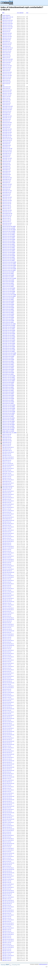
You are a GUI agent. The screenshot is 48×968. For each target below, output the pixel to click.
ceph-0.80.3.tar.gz (6, 130)
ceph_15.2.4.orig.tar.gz (8, 721)
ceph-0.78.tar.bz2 (6, 99)
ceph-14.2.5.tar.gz (6, 668)
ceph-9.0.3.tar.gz (6, 221)
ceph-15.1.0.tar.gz (6, 677)
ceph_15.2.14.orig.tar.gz (8, 812)
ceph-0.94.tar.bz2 (6, 193)
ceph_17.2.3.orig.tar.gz (8, 849)
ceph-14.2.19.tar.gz (7, 768)
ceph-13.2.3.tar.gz (6, 622)
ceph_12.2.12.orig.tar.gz (8, 645)
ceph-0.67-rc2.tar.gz (7, 25)
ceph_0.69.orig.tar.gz (7, 47)
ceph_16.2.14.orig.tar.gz (8, 892)
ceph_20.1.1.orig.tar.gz (8, 955)
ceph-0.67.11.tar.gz (7, 150)
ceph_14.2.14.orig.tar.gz (8, 741)
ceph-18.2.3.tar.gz (6, 908)
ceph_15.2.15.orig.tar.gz (8, 819)
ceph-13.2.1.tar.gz (6, 606)
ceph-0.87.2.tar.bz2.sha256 (8, 379)
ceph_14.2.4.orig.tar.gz (8, 663)
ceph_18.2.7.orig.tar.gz (8, 940)
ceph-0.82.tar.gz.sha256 (8, 364)
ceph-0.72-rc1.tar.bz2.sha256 (9, 294)
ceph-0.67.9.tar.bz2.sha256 (8, 258)
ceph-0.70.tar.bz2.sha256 (8, 281)
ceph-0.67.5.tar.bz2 (7, 72)
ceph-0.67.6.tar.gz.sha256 (8, 250)
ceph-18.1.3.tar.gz (6, 885)
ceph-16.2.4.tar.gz (6, 791)
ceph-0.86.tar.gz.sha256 (8, 374)
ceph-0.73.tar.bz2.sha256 (8, 301)
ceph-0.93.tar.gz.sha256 (8, 403)
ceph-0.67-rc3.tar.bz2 (7, 26)
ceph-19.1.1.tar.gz (6, 918)
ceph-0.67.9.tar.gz (6, 124)
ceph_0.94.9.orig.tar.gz (8, 486)
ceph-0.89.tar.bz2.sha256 (8, 388)
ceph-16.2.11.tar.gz (7, 864)
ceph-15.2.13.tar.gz (7, 801)
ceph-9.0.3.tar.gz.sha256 (8, 429)
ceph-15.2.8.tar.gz (6, 749)
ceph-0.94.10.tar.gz (7, 518)
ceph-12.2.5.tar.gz (6, 585)
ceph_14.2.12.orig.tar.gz (8, 731)
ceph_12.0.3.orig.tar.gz (8, 536)
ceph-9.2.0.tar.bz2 (6, 443)
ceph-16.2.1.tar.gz (6, 778)
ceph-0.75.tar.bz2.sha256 (8, 307)
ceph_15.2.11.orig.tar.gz (8, 776)
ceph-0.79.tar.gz (6, 104)
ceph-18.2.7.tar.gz (6, 942)
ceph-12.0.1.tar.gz (6, 525)
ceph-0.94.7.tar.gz (6, 473)
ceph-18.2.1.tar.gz (6, 898)
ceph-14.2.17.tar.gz (7, 758)
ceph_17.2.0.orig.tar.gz (8, 830)
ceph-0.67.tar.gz (6, 31)
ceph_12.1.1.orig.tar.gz (8, 547)
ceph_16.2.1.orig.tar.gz (8, 780)
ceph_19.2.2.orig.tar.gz (8, 932)
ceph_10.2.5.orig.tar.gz (8, 504)
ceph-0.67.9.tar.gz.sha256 (8, 260)
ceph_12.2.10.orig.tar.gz (8, 619)
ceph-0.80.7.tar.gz (6, 159)
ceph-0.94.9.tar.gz (6, 484)
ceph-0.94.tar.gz (6, 195)
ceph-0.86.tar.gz (6, 156)
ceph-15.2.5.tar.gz (6, 726)
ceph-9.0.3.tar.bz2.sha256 (8, 427)
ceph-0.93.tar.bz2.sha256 (8, 401)
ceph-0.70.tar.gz (6, 54)
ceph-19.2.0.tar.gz (6, 921)
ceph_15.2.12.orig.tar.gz (8, 799)
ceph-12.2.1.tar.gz (6, 567)
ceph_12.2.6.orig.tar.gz (8, 598)
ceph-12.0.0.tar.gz (6, 515)
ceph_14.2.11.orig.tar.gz (8, 724)
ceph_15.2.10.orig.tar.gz (8, 767)
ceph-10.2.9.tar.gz (6, 544)
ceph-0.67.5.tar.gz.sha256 (8, 247)
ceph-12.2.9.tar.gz (6, 616)
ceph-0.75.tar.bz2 (6, 81)
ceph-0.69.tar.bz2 (6, 46)
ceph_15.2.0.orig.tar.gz (8, 695)
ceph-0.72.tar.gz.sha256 (8, 299)
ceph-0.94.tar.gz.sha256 (8, 416)
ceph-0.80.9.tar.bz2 (7, 190)
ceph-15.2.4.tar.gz (6, 720)
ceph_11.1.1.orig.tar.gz (8, 510)
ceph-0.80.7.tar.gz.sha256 (8, 344)
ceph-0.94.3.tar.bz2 (7, 223)
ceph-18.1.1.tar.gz (6, 880)
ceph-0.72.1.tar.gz (6, 67)
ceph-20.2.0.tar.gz (6, 957)
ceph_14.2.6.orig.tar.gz (8, 676)
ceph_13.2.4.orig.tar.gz (8, 625)
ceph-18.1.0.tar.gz (6, 877)
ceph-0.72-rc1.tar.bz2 (7, 59)
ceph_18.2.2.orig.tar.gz (8, 906)
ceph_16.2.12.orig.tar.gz (8, 869)
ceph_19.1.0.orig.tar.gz (8, 911)
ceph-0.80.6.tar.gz (6, 153)
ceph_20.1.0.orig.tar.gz (8, 952)
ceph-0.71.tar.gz (6, 57)
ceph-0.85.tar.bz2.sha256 (8, 369)
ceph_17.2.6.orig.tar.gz (8, 867)
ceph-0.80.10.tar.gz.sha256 (8, 325)
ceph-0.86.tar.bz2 (6, 154)
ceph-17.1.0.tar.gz (6, 823)
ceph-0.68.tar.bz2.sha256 (8, 275)
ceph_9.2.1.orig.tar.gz (7, 463)
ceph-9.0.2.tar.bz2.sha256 (8, 424)
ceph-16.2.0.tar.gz (6, 771)
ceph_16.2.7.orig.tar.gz (8, 822)
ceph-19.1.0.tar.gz (6, 913)
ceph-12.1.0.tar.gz (6, 538)
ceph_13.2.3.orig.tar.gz (8, 624)
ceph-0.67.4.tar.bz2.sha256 (8, 242)
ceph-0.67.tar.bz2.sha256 (8, 271)
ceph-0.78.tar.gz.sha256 (8, 318)
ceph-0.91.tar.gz (6, 176)
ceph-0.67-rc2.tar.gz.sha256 (9, 266)
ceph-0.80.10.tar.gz (7, 215)
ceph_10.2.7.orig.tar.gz (8, 530)
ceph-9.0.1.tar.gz (6, 208)
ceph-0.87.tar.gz (6, 163)
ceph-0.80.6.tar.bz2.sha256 (8, 340)
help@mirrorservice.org (43, 964)
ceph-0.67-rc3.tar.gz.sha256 (9, 270)
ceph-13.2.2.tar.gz (6, 614)
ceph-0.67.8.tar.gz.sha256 (8, 257)
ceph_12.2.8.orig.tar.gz (8, 609)
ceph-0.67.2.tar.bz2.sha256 (8, 236)
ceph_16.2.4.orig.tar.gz (8, 793)
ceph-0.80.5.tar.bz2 (7, 135)
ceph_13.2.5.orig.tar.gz (8, 640)
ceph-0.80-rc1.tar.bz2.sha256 (9, 353)
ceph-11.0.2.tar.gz (6, 495)
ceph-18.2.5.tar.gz (6, 935)
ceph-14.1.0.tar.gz (6, 632)
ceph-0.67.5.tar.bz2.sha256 (8, 245)
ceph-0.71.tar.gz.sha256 (8, 286)
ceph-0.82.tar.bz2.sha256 (8, 362)
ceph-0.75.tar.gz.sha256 (8, 309)
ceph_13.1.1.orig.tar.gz (8, 591)
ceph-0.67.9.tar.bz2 (7, 122)
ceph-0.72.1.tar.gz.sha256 (8, 289)
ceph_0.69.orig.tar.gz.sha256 (9, 278)
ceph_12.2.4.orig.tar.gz (8, 580)
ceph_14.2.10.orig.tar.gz (8, 718)
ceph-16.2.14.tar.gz (7, 893)
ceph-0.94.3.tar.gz (6, 224)
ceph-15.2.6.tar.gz (6, 736)
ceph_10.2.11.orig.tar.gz (8, 601)
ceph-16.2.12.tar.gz (7, 871)
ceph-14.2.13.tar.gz (7, 732)
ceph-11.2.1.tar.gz (6, 554)
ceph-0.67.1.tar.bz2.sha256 (8, 232)
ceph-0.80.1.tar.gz (6, 117)
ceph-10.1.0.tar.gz (6, 466)
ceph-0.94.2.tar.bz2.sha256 (8, 408)
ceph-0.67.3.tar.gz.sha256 (8, 241)
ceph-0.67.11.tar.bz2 (7, 148)
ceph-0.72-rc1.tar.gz (7, 60)
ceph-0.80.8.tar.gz (6, 179)
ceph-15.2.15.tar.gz (7, 817)
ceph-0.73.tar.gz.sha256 (8, 302)
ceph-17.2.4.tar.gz (6, 858)
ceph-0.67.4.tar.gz (6, 51)
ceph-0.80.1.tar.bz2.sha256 (8, 327)
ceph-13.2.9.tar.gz (6, 703)
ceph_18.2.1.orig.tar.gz (8, 900)
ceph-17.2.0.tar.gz (6, 832)
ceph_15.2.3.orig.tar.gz (8, 715)
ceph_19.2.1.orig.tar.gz (8, 927)
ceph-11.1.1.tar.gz (6, 508)
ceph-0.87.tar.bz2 (6, 161)
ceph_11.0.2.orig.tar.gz (8, 497)
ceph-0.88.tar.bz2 (6, 164)
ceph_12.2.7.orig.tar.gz (8, 604)
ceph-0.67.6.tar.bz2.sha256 (8, 249)
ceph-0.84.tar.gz (6, 143)
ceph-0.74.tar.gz (6, 80)
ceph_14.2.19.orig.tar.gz (8, 770)
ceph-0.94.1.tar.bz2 (7, 197)
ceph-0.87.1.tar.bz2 (7, 184)
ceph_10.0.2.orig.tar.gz (8, 456)
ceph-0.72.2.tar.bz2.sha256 (8, 291)
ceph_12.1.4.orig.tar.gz (8, 560)
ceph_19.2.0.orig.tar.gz (8, 922)
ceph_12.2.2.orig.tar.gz (8, 575)
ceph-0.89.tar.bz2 (6, 167)
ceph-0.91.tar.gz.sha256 (8, 396)
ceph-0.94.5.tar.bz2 (7, 440)
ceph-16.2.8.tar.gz (6, 833)
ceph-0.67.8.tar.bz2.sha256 (8, 255)
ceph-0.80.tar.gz (6, 114)
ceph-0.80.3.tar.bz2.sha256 (8, 330)
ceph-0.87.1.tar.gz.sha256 (8, 377)
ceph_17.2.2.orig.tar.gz (8, 848)
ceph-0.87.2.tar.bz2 (7, 200)
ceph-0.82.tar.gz (6, 127)
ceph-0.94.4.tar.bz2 (7, 437)
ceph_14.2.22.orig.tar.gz (8, 806)
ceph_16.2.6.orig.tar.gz (8, 815)
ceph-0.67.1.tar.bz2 (7, 33)
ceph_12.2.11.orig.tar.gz (8, 630)
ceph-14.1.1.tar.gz (6, 637)
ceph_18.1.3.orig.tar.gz (8, 887)
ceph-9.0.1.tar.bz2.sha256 (8, 421)
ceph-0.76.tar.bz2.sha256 (8, 310)
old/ (3, 85)
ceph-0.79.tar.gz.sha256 (8, 322)
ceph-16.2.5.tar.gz (6, 807)
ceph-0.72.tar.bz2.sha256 (8, 297)
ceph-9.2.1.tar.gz (6, 461)
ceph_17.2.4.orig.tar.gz (8, 856)
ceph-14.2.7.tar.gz (6, 684)
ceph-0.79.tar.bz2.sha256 (8, 320)
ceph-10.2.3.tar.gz (6, 489)
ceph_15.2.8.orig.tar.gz (8, 750)
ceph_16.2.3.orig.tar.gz (8, 789)
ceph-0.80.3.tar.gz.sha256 (8, 331)
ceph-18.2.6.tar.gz (6, 937)
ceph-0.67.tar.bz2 (6, 29)
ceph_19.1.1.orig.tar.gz (8, 919)
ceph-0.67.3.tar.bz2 (7, 42)
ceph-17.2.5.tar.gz (6, 861)
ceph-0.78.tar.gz (6, 101)
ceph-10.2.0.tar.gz (6, 469)
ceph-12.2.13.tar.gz (7, 681)
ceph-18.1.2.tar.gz (6, 882)
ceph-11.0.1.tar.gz (6, 492)
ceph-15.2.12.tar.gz (7, 797)
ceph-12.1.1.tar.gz (6, 549)
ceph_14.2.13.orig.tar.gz (8, 734)
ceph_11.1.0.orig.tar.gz (8, 507)
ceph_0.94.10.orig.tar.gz (8, 520)
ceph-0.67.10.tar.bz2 (7, 138)
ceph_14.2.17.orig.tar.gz (8, 760)
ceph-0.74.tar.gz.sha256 (8, 305)
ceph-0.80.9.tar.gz (6, 192)
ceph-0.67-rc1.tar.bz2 (7, 20)
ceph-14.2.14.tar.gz (7, 739)
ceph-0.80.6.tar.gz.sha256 (8, 341)
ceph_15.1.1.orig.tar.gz (8, 692)
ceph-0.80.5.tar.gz (6, 137)
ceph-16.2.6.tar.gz (6, 814)
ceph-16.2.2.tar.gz (6, 784)
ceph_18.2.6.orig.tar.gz (8, 939)
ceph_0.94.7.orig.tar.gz (8, 471)
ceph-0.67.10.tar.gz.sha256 (8, 228)
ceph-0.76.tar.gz (6, 88)
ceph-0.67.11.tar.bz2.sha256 (9, 229)
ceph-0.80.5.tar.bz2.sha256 (8, 336)
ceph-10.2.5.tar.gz (6, 502)
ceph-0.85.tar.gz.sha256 (8, 370)
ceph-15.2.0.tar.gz (6, 694)
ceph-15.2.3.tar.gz (6, 713)
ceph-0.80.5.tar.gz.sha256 (8, 338)
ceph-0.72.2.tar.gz (6, 77)
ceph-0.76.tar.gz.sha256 (8, 312)
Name (3, 12)
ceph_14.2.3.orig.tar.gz (8, 659)
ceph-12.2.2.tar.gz (6, 573)
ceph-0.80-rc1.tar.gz (7, 107)
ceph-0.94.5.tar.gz (6, 442)
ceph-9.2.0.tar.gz (6, 445)
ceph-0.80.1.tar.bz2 (7, 115)
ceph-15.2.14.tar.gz (7, 810)
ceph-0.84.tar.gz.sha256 (8, 367)
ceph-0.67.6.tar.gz (6, 91)
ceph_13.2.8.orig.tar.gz (8, 672)
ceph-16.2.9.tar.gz (6, 836)
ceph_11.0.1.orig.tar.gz (8, 494)
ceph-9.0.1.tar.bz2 (6, 206)
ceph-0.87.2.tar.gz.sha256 (8, 380)
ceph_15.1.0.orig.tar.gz (8, 679)
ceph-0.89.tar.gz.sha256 (8, 390)
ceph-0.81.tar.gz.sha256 (8, 361)
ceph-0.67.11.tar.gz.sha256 (8, 231)
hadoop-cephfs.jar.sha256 (8, 430)
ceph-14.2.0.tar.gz (6, 642)
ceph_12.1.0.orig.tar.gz (8, 539)
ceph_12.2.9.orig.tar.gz (8, 617)
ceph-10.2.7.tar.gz (6, 528)
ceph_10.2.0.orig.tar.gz (8, 468)
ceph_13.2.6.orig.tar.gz (8, 653)
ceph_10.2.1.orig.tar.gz (8, 474)
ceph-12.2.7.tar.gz (6, 603)
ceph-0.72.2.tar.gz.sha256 (8, 292)
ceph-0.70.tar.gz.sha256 (8, 283)
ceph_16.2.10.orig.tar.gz (8, 843)
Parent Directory (6, 15)
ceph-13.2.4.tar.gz (6, 627)
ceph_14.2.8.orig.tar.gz (8, 687)
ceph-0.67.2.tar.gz (6, 38)
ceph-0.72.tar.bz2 (6, 62)
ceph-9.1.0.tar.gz (6, 435)
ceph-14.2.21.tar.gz (7, 794)
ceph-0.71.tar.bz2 (6, 55)
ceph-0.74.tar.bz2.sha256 (8, 304)
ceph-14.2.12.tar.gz (7, 729)
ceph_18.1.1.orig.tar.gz (8, 879)
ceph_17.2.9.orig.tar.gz (8, 945)
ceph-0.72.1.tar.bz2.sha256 (8, 288)
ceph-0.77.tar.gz (6, 98)
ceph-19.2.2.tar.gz (6, 931)
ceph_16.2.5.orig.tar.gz (8, 809)
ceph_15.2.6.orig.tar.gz (8, 737)
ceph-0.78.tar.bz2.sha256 (8, 317)
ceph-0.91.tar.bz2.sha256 (8, 395)
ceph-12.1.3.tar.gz (6, 557)
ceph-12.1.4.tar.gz (6, 562)
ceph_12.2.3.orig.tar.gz (8, 577)
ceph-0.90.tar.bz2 (6, 171)
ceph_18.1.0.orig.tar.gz (8, 875)
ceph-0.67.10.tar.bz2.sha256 (9, 226)
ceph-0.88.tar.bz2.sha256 (8, 385)
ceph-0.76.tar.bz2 (6, 86)
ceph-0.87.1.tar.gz (6, 185)
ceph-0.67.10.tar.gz (7, 140)
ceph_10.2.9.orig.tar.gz (8, 546)
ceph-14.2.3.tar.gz (6, 658)
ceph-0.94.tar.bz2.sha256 (8, 414)
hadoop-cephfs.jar (6, 18)
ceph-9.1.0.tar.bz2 (6, 434)
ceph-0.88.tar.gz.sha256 (8, 387)
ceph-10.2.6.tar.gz (6, 521)
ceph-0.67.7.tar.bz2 (7, 93)
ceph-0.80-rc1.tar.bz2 (7, 106)
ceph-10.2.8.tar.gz (6, 543)
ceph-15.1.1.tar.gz (6, 690)
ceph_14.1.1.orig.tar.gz (8, 635)
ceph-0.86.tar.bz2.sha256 (8, 372)
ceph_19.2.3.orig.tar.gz (8, 947)
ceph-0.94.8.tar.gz (6, 481)
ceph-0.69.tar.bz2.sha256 (8, 279)
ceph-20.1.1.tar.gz (6, 953)
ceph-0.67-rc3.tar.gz (7, 28)
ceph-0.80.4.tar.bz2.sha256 (8, 333)
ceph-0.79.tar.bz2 (6, 102)
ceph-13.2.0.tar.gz (6, 593)
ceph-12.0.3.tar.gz (6, 534)
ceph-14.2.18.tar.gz (7, 762)
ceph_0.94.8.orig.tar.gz (8, 482)
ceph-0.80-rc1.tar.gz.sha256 (9, 354)
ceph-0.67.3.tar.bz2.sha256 (8, 239)
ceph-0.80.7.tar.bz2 (7, 158)
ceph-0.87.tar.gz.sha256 (8, 383)
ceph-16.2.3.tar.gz (6, 788)
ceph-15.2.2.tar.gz (6, 710)
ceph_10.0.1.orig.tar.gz (8, 452)
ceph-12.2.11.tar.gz (7, 629)
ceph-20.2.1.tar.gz (6, 960)
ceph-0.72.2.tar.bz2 (7, 75)
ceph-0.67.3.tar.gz (6, 44)
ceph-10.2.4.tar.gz (6, 499)
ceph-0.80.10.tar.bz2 (7, 213)
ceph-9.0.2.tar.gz (6, 218)
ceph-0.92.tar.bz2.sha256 (8, 398)
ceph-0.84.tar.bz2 (6, 141)
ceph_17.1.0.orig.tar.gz (8, 825)
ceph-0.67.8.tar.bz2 (7, 109)
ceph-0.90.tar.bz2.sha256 (8, 392)
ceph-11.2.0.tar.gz (6, 512)
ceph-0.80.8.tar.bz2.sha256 (8, 346)
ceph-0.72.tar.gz (6, 64)
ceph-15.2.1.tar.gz (6, 697)
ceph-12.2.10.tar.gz (7, 620)
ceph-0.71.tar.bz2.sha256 (8, 284)
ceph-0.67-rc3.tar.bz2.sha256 (9, 268)
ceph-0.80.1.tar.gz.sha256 (8, 328)
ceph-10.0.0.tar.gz (6, 448)
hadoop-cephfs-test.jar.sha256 (9, 432)
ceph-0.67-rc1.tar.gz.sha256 (9, 263)
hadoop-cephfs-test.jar (7, 16)
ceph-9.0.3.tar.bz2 (6, 219)
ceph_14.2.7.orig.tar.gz (8, 685)
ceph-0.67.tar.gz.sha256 (8, 273)
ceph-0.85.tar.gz (6, 146)
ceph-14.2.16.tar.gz (7, 752)
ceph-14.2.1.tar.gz (6, 648)
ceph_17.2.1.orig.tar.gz (8, 840)
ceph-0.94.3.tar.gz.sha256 (8, 413)
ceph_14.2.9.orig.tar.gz (8, 702)
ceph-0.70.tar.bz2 (6, 52)
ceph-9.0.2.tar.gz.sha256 (8, 426)
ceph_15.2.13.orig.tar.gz (8, 802)
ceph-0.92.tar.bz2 (6, 180)
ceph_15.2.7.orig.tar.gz (8, 747)
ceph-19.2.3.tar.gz (6, 948)
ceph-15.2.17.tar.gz (7, 854)
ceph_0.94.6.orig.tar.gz (8, 458)
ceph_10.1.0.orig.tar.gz (8, 465)
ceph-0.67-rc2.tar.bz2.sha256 (9, 265)
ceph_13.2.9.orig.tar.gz (8, 705)
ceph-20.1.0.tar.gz (6, 950)
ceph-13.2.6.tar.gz (6, 651)
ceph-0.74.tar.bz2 (6, 78)
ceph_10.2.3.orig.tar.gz (8, 491)
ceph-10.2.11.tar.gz (7, 599)
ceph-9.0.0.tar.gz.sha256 (8, 419)
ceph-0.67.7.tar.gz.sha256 (8, 253)
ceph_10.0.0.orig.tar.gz (8, 447)
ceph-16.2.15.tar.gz (7, 903)
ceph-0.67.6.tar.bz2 (7, 89)
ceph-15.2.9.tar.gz (6, 755)
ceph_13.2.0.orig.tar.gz (8, 594)
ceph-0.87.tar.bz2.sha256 (8, 382)
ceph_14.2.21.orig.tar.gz (8, 796)
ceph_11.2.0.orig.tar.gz (8, 513)
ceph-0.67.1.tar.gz (6, 34)
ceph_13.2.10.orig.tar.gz (8, 708)
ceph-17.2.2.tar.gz (6, 846)
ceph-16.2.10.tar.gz (7, 845)
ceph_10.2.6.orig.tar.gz (8, 523)
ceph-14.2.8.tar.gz (6, 689)
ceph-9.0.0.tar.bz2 (6, 203)
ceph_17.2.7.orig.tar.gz (8, 896)
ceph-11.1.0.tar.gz (6, 505)
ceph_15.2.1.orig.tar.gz (8, 698)
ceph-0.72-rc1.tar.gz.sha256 (9, 296)
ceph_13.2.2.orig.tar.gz (8, 612)
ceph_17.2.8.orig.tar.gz (8, 924)
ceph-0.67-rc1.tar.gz (7, 21)
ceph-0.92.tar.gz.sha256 (8, 400)
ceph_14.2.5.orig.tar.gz (8, 669)
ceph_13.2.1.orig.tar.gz (8, 607)
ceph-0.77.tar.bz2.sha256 (8, 314)
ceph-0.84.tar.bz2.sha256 (8, 366)
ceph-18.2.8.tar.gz (6, 958)
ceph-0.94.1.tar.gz (6, 198)
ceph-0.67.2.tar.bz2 (7, 36)
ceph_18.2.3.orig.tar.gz (8, 909)
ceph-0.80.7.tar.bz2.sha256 (8, 343)
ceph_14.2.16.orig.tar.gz (8, 754)
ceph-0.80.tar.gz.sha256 (8, 357)
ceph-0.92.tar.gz (6, 182)
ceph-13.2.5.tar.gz (6, 638)
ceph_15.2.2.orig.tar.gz (8, 711)
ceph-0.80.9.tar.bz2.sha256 (8, 349)
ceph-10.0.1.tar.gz (6, 453)
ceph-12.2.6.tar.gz (6, 596)
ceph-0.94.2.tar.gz (6, 211)
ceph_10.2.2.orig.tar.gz (8, 479)
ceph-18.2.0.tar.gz (6, 888)
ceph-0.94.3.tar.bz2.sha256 (8, 411)
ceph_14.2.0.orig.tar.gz (8, 643)
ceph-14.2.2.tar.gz (6, 655)
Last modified (20, 12)
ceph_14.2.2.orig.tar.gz (8, 656)
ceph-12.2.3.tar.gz (6, 578)
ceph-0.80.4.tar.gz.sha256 (8, 335)
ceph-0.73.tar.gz (6, 70)
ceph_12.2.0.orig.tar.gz (8, 565)
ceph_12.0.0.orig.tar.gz (8, 517)
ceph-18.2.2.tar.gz (6, 905)
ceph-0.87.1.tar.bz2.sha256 (8, 375)
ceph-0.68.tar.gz (6, 41)
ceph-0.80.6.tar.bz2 (7, 151)
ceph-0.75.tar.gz (6, 83)
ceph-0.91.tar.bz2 (6, 174)
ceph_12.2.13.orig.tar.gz (8, 682)
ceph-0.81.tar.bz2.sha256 (8, 359)
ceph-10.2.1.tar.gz (6, 476)
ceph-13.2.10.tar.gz (7, 707)
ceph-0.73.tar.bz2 (6, 68)
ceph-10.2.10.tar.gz (7, 570)
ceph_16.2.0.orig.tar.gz (8, 773)
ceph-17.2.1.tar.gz (6, 841)
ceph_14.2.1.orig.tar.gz (8, 650)
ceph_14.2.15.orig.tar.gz (8, 744)
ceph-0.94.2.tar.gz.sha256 (8, 409)
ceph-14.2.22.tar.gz (7, 804)
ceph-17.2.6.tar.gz (6, 866)
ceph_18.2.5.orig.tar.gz (8, 934)
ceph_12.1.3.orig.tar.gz (8, 559)
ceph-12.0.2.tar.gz (6, 531)
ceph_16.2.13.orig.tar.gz (8, 872)
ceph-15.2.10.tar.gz (7, 765)
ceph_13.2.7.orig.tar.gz (8, 666)
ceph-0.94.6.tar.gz (6, 460)
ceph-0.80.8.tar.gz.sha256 (8, 348)
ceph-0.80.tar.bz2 (6, 112)
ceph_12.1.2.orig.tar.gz (8, 552)
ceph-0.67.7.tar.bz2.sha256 (8, 252)
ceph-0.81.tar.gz (6, 120)
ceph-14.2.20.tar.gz (7, 781)
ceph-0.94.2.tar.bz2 (7, 210)
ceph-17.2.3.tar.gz (6, 851)
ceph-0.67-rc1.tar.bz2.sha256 (9, 262)
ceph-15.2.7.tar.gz (6, 745)
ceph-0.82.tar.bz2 (6, 125)
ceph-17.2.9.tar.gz (6, 944)
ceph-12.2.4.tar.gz (6, 581)
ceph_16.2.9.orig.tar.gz (8, 838)
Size (27, 12)
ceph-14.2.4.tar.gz (6, 661)
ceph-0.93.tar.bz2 (6, 187)
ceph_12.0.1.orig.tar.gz (8, 526)
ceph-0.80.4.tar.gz (6, 133)
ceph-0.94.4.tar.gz (6, 439)
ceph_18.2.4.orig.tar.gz (8, 914)
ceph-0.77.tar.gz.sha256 (8, 315)
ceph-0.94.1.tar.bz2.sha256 (8, 404)
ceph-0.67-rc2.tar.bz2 (7, 23)
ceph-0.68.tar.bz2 (6, 39)
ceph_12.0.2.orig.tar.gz (8, 533)
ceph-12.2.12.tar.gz (7, 646)
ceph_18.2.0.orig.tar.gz (8, 890)
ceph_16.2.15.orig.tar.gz (8, 901)
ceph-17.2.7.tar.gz (6, 895)
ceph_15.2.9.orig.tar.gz (8, 757)
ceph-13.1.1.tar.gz (6, 590)
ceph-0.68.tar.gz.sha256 (8, 276)
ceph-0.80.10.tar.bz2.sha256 (9, 323)
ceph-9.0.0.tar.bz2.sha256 (8, 417)
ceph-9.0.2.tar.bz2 (6, 216)
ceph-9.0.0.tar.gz (6, 205)
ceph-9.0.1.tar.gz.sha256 (8, 422)
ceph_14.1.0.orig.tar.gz (8, 633)
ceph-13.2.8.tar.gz (6, 671)
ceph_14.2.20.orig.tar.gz (8, 783)
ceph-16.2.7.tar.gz (6, 820)
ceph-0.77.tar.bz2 (6, 96)
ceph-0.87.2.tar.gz (6, 202)
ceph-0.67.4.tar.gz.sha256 (8, 244)
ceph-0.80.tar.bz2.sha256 (8, 356)
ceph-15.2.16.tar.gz (7, 827)
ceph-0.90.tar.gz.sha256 (8, 393)
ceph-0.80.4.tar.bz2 (7, 132)
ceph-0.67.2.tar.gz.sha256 (8, 237)
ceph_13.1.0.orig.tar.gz (8, 588)
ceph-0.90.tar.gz (6, 172)
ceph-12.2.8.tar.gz (6, 611)
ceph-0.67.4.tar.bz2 (7, 49)
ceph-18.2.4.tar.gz (6, 916)
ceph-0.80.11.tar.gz (7, 450)
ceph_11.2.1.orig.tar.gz (8, 556)
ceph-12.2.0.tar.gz (6, 564)
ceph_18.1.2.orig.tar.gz (8, 884)
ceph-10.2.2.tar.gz (6, 478)
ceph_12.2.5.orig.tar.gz (8, 583)
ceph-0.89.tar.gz (6, 169)
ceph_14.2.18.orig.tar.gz (8, 763)
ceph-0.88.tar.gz (6, 166)
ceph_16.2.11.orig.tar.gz (8, 862)
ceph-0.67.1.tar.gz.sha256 (8, 234)
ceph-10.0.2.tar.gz (6, 455)
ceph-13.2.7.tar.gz (6, 664)
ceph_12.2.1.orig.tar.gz (8, 568)
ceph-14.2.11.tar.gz (7, 723)
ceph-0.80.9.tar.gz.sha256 (8, 351)
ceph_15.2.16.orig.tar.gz (8, 828)
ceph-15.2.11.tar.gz (7, 775)
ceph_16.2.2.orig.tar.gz (8, 786)
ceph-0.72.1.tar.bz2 (7, 65)
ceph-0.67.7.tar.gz (6, 94)
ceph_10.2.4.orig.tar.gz (8, 500)
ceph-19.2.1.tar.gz (6, 929)
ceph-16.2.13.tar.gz (7, 874)
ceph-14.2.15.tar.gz (7, 742)
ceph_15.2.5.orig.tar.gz (8, 728)
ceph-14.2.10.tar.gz (7, 716)
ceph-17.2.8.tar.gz (6, 926)
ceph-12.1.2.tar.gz (6, 551)
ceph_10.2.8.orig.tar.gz (8, 541)
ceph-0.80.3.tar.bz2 (7, 128)
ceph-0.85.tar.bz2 (6, 145)
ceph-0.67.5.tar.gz (6, 73)
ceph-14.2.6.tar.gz (6, 674)
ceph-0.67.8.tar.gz (6, 111)
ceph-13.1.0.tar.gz (6, 586)
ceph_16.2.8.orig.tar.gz (8, 835)
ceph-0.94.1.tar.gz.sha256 (8, 406)
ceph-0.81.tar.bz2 (6, 119)
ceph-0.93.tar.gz (6, 189)
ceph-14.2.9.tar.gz (6, 700)
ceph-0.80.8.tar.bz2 (7, 177)
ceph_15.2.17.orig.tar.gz (8, 853)
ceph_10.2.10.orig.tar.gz (8, 572)
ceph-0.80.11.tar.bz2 (7, 487)
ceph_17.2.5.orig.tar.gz (8, 859)
